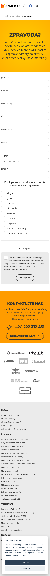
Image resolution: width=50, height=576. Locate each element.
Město (4, 142)
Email (4, 168)
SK (37, 6)
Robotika (8, 218)
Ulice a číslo (6, 129)
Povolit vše (25, 562)
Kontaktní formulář (23, 336)
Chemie (7, 203)
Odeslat (25, 278)
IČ (2, 116)
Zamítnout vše (25, 568)
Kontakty (6, 535)
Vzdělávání (7, 504)
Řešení (4, 410)
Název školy (6, 103)
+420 (28, 327)
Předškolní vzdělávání (14, 233)
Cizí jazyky (8, 223)
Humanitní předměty (13, 228)
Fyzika (6, 198)
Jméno (5, 77)
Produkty (6, 434)
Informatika (9, 208)
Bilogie (7, 193)
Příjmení (6, 90)
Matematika (9, 213)
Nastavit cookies (19, 555)
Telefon (4, 155)
